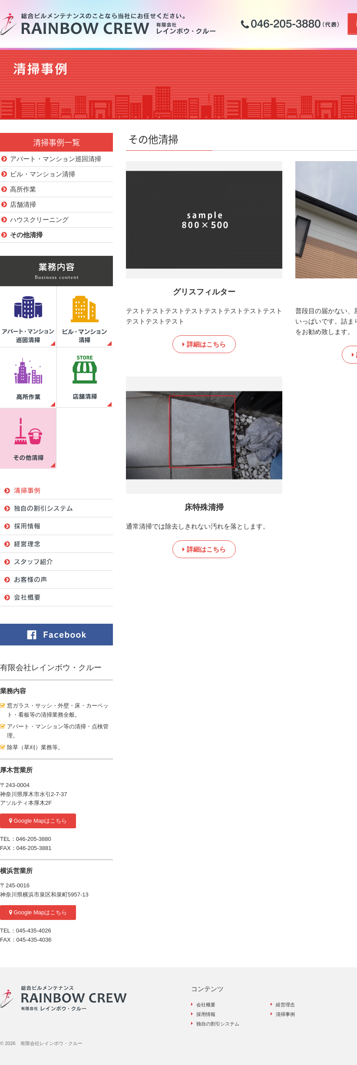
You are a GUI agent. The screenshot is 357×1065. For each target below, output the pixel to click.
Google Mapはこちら (38, 820)
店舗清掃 (23, 204)
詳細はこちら (203, 344)
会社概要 (205, 1004)
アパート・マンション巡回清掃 (55, 158)
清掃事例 (285, 1014)
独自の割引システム (217, 1023)
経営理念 (285, 1004)
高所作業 (23, 189)
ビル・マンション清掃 (42, 174)
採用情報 (205, 1014)
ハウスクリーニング (39, 219)
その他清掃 (26, 234)
